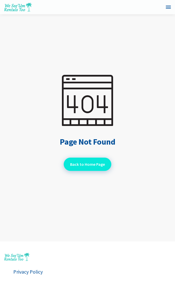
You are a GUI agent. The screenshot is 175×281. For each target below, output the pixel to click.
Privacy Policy (28, 271)
